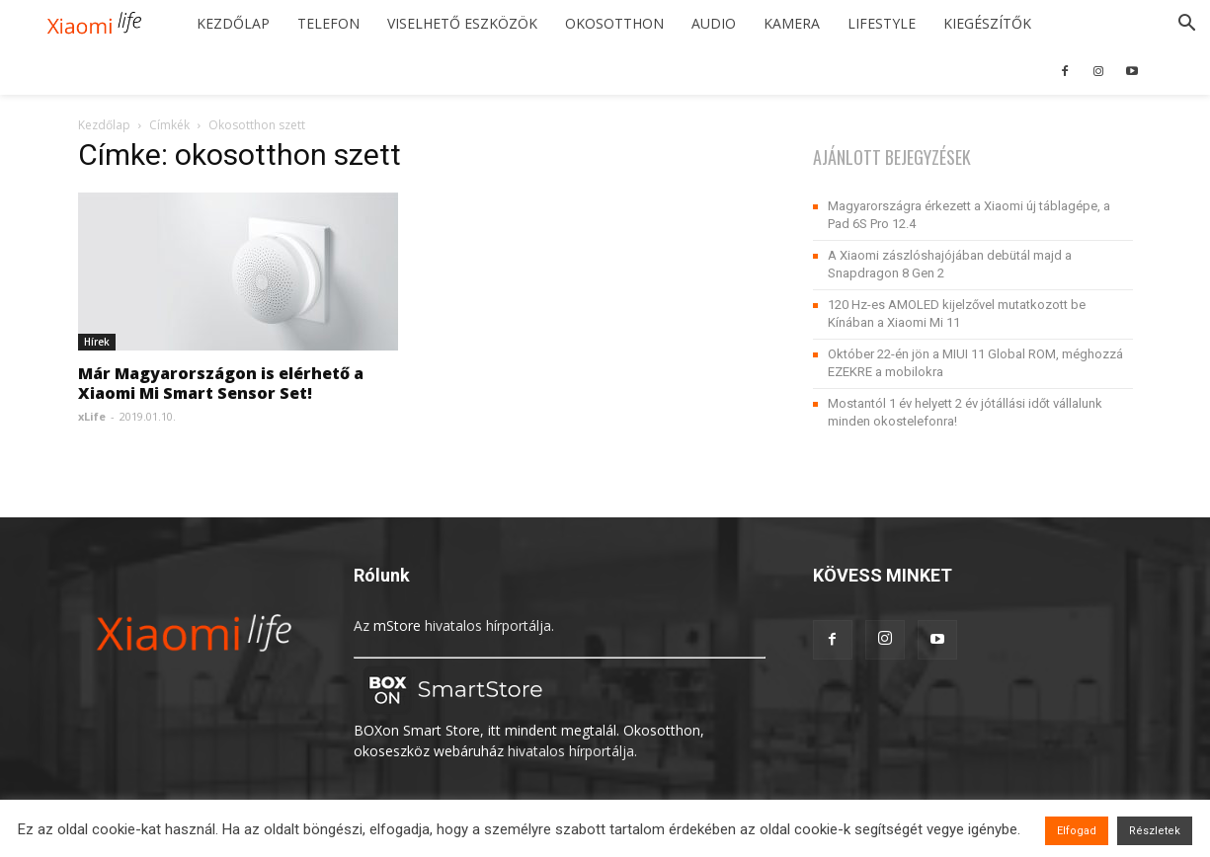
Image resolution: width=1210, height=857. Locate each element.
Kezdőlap (233, 23)
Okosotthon (614, 23)
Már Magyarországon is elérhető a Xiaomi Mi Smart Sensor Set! (220, 383)
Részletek (1154, 830)
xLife (92, 416)
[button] (1186, 25)
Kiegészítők (987, 23)
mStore (397, 625)
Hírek (97, 342)
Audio (713, 23)
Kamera (792, 23)
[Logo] (101, 24)
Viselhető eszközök (462, 23)
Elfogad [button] (1076, 830)
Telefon (328, 23)
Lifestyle (881, 23)
